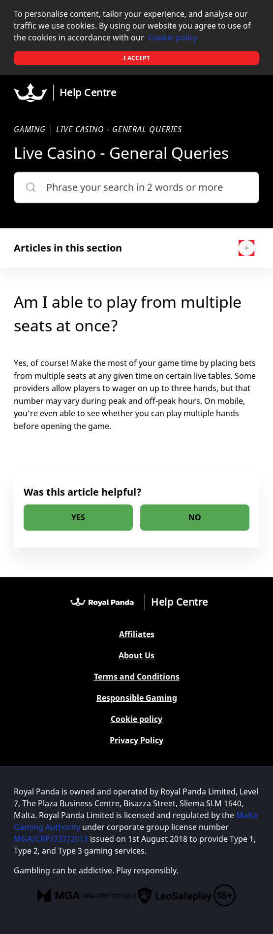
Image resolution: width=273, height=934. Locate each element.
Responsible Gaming (136, 698)
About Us (136, 655)
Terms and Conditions (137, 677)
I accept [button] (136, 58)
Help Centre (88, 92)
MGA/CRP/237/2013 (51, 838)
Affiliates (136, 634)
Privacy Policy (136, 740)
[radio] (78, 517)
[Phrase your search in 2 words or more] (137, 187)
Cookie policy (172, 37)
